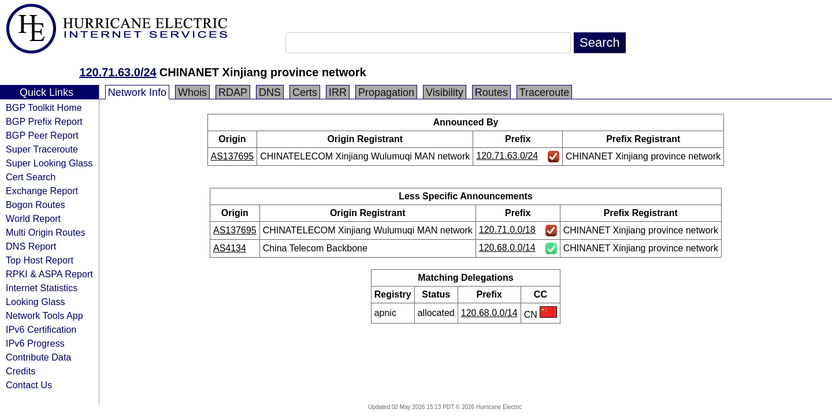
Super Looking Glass (49, 163)
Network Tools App (44, 315)
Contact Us (29, 385)
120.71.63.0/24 (117, 72)
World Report (33, 218)
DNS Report (31, 246)
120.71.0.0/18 (507, 230)
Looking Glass (35, 301)
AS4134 (229, 248)
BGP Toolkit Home (44, 107)
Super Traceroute (42, 149)
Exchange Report (42, 190)
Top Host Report (39, 260)
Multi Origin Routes (46, 232)
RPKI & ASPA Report (49, 274)
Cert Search (30, 177)
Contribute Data (38, 357)
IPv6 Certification (41, 329)
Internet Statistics (41, 288)
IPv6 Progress (35, 343)
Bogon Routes (35, 204)
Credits (20, 371)
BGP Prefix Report (44, 121)
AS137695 (232, 156)
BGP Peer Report (42, 135)
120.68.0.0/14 (507, 247)
